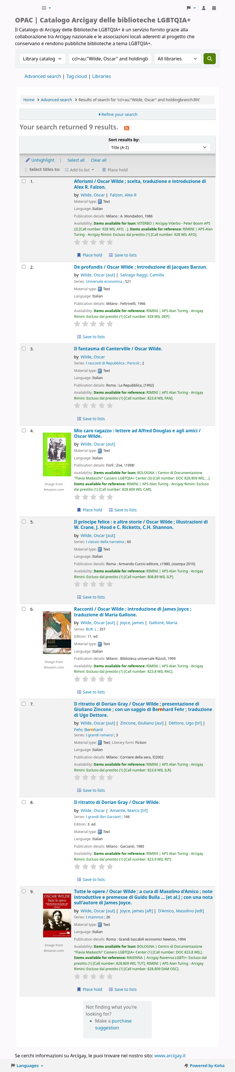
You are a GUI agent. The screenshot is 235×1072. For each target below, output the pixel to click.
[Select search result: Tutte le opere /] (24, 891)
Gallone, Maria (163, 622)
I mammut (94, 917)
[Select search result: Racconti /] (24, 609)
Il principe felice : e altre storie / (141, 524)
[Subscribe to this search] (127, 127)
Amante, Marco (129, 810)
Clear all (99, 160)
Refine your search (119, 114)
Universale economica (104, 281)
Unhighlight (39, 160)
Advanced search (42, 76)
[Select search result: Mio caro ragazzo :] (24, 430)
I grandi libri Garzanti (103, 816)
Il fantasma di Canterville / (118, 348)
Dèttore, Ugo (185, 723)
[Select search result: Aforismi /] (24, 181)
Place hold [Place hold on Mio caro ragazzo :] (89, 510)
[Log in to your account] (204, 8)
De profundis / (140, 267)
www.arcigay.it (170, 1055)
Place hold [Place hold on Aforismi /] (89, 255)
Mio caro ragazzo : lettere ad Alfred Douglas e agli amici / (137, 433)
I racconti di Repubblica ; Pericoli (112, 363)
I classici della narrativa (105, 541)
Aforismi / (140, 184)
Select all (76, 160)
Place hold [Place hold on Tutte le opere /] (89, 989)
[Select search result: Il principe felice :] (24, 521)
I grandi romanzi (99, 735)
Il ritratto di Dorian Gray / (143, 709)
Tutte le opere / (143, 897)
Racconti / (132, 612)
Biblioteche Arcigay (27, 8)
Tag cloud (76, 76)
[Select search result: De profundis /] (24, 267)
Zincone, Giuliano (142, 723)
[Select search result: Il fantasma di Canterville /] (24, 348)
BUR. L (91, 629)
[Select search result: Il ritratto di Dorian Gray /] (24, 704)
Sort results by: (124, 139)
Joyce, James (132, 622)
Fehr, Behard (88, 729)
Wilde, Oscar (93, 195)
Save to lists (123, 255)
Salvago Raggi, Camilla (142, 275)
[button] (46, 8)
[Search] (210, 58)
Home (29, 99)
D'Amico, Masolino (181, 911)
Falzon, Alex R (123, 195)
